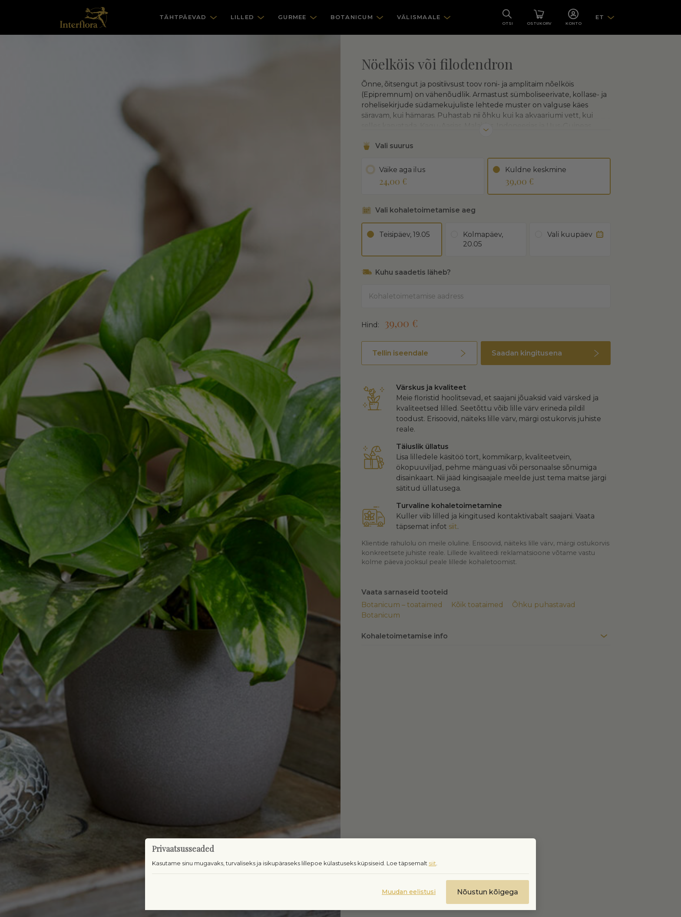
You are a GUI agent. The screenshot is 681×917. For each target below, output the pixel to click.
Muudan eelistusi (409, 892)
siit (432, 863)
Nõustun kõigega (487, 892)
